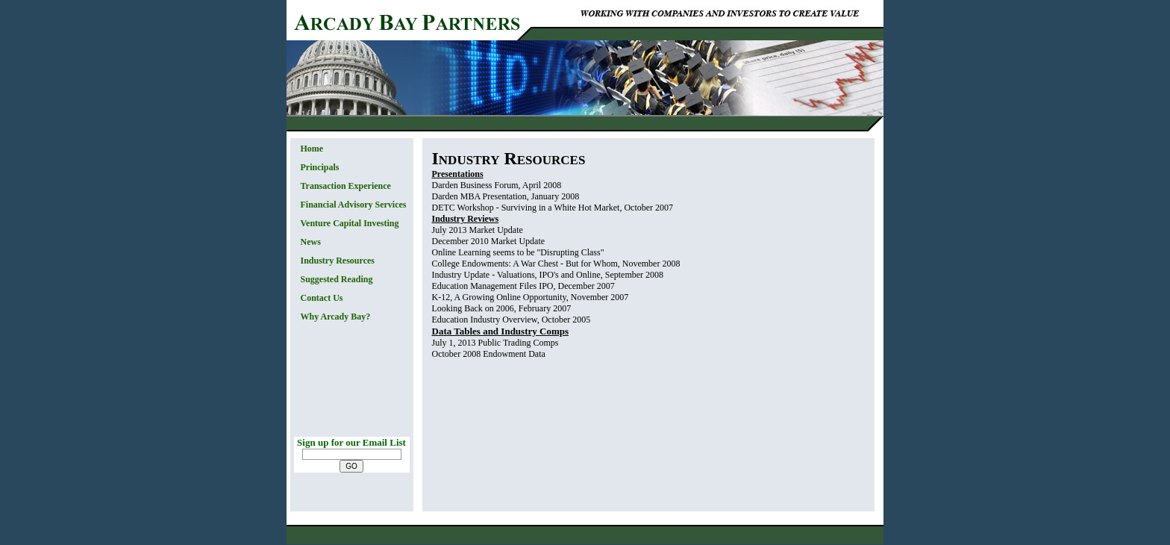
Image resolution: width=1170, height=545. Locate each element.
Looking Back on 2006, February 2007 (502, 308)
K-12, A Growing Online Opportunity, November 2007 (530, 297)
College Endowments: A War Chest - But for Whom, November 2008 (556, 263)
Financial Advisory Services (354, 204)
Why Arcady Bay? (336, 316)
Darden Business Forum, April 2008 (497, 185)
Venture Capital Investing (350, 223)
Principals (320, 167)
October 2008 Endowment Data (488, 354)
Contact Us (322, 298)
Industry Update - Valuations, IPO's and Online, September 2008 (548, 275)
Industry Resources (338, 260)
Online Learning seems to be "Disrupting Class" (518, 252)
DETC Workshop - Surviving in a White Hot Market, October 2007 (553, 207)
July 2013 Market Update (477, 230)
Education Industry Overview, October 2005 (511, 319)
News (311, 242)
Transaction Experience (346, 186)
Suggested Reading (337, 279)
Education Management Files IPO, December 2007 (523, 286)
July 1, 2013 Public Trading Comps (495, 342)
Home (312, 148)
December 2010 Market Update (488, 241)
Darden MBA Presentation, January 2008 (506, 196)
